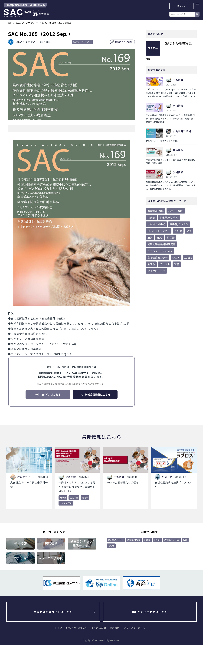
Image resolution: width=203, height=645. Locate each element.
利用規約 (115, 627)
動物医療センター (157, 257)
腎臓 (176, 264)
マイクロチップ (156, 271)
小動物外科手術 (156, 224)
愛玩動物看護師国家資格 (161, 244)
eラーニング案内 (51, 558)
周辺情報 (51, 543)
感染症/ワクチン (179, 224)
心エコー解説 (175, 211)
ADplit (188, 257)
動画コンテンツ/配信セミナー (82, 543)
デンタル (165, 264)
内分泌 (151, 217)
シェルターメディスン (160, 251)
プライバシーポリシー (136, 627)
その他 (178, 231)
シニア (176, 257)
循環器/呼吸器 (155, 211)
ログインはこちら (48, 395)
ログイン (181, 5)
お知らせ (20, 558)
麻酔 (150, 237)
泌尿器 (171, 237)
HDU (160, 237)
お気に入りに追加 (123, 42)
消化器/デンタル (169, 217)
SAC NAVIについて (76, 627)
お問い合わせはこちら (153, 612)
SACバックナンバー (82, 41)
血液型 (151, 264)
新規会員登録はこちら (95, 395)
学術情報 (20, 543)
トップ (58, 627)
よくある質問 (98, 627)
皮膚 (188, 231)
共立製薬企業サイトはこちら (53, 612)
